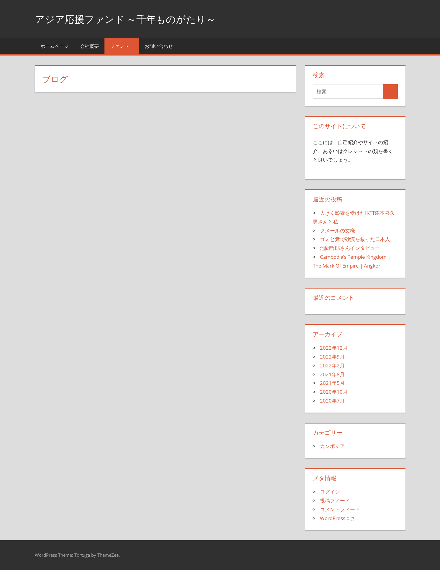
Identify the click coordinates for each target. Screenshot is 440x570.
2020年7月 (332, 400)
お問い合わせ (159, 46)
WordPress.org (337, 518)
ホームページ (54, 46)
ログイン (330, 491)
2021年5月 (332, 383)
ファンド (122, 46)
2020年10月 (334, 391)
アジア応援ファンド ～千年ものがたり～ (133, 19)
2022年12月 (334, 347)
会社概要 (89, 46)
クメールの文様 (337, 230)
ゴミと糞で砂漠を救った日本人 (355, 239)
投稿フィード (335, 500)
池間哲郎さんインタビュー (350, 248)
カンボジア (332, 446)
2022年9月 (332, 356)
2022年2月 (332, 365)
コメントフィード (340, 509)
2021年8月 (332, 374)
